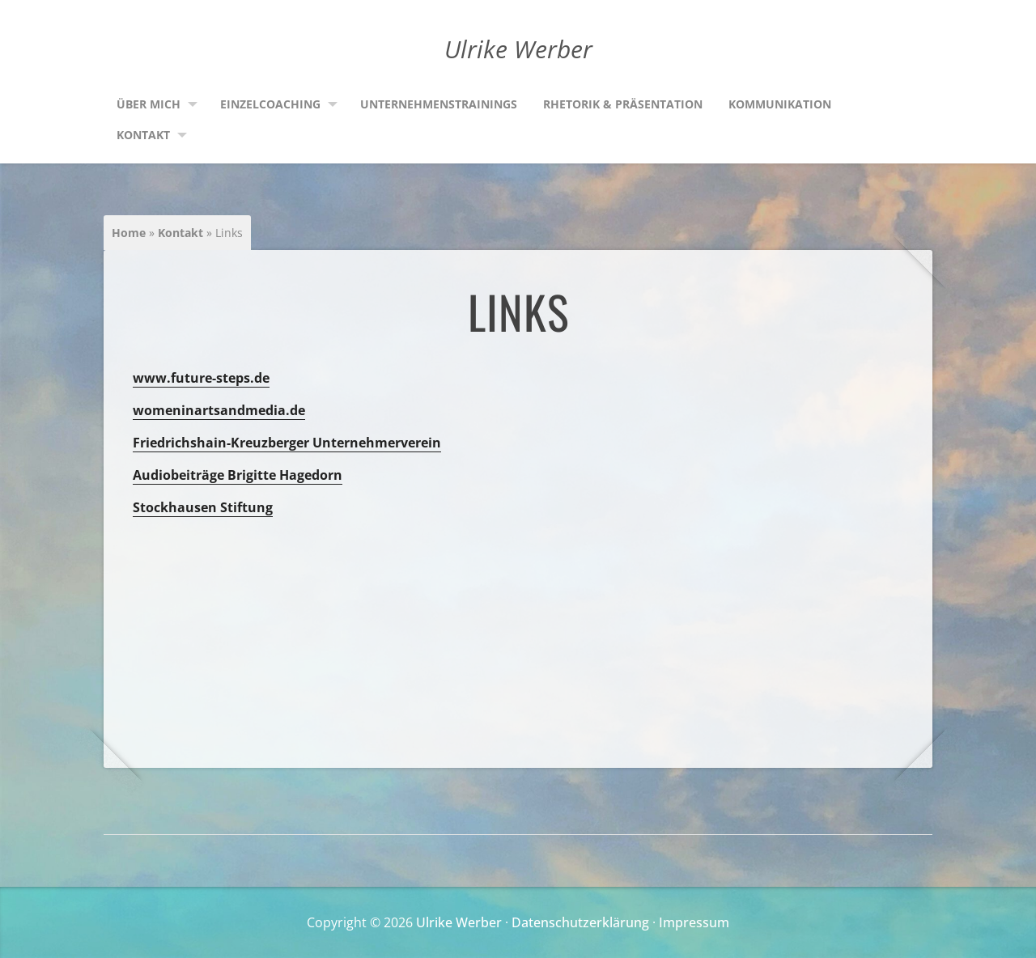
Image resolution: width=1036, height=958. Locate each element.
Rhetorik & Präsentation (623, 104)
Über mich (148, 104)
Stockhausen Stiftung (203, 507)
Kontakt (143, 134)
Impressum (694, 922)
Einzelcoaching (270, 104)
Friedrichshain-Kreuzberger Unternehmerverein (287, 442)
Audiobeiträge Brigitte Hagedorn (237, 475)
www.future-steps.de (201, 378)
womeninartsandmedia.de (219, 410)
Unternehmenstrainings (438, 104)
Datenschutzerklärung (580, 922)
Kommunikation (779, 104)
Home (129, 232)
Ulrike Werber (459, 922)
